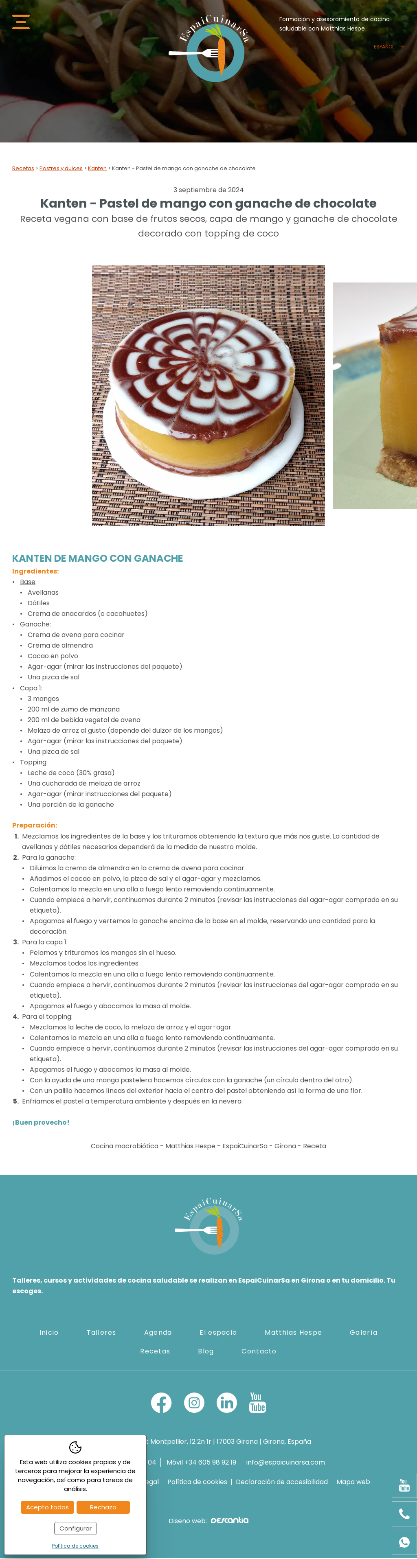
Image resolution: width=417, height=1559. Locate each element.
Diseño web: (208, 1522)
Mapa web (353, 1483)
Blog (206, 1352)
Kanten (97, 169)
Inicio (49, 1333)
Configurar (75, 1528)
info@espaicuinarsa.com (285, 1464)
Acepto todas (47, 1507)
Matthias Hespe (293, 1333)
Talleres (101, 1333)
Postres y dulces (61, 169)
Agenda (158, 1333)
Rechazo (103, 1507)
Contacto (259, 1352)
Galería (363, 1333)
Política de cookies (197, 1483)
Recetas (23, 169)
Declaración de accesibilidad (282, 1483)
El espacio (218, 1333)
